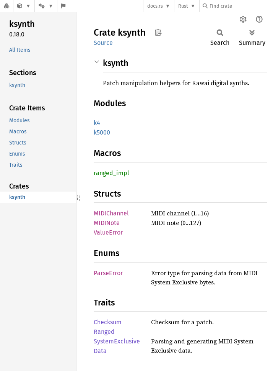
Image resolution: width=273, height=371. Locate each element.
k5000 (102, 132)
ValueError (108, 232)
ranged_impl (111, 173)
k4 (97, 122)
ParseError (108, 273)
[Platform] (46, 6)
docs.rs (155, 6)
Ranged (104, 331)
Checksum (108, 322)
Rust (183, 6)
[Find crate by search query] (241, 6)
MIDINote (107, 223)
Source (103, 42)
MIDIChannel (111, 213)
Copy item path (158, 32)
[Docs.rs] (6, 6)
